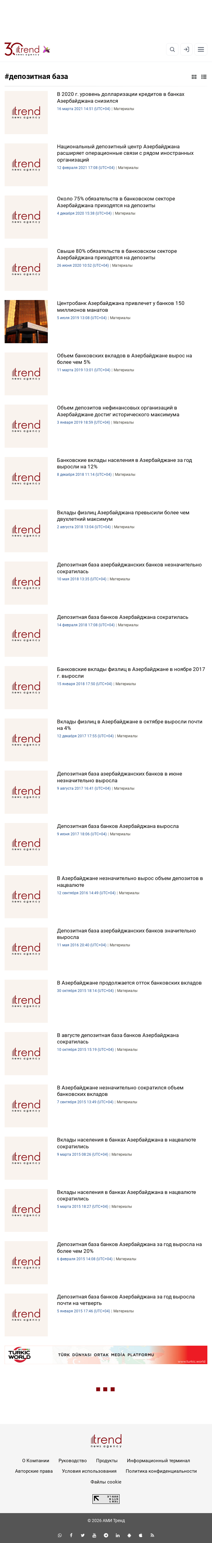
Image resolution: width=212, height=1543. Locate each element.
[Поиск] (172, 49)
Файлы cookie (106, 1482)
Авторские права (34, 1471)
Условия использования (89, 1471)
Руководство (73, 1460)
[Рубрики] (200, 49)
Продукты (107, 1460)
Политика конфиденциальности (161, 1471)
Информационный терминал (158, 1460)
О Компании (35, 1460)
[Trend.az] (27, 49)
